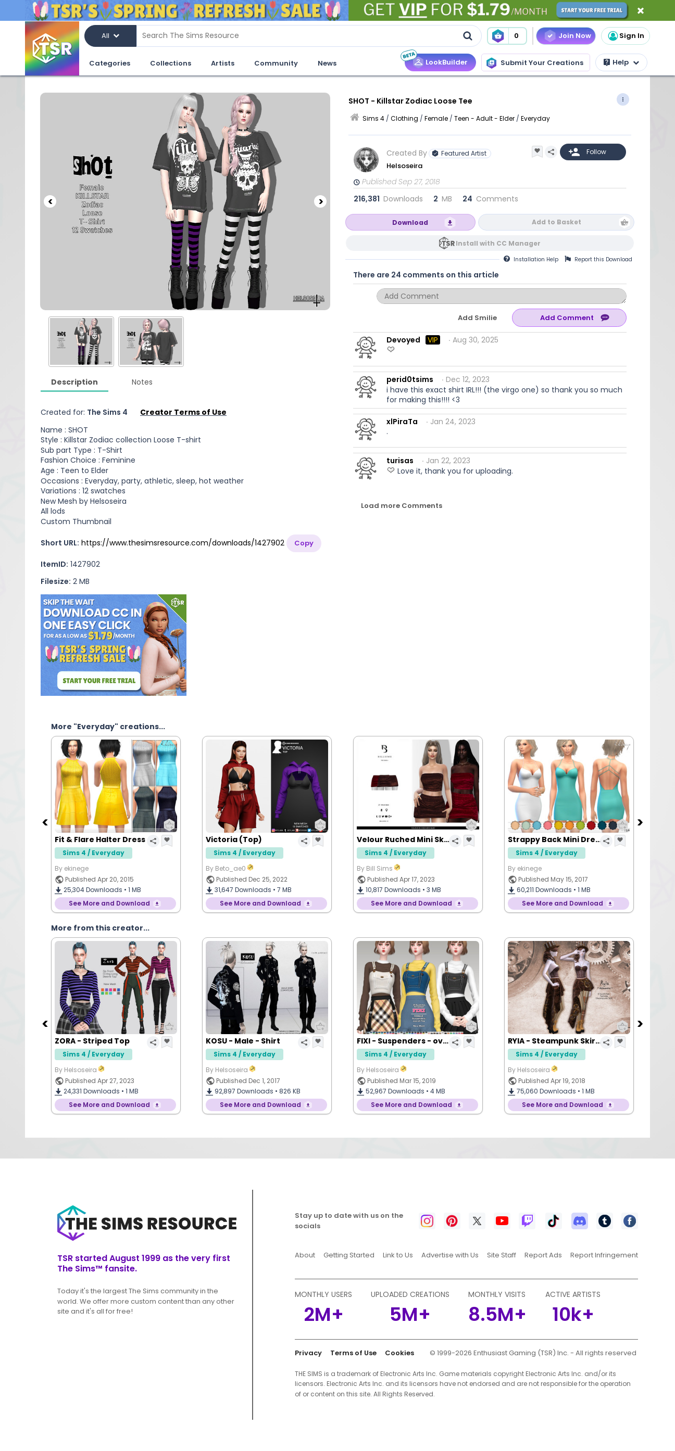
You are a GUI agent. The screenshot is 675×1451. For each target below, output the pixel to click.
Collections (170, 63)
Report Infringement (604, 1255)
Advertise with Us (450, 1255)
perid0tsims (409, 379)
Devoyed (403, 340)
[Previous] (50, 201)
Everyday (535, 118)
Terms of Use (353, 1353)
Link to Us (398, 1255)
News (327, 63)
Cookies (399, 1353)
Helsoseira (404, 166)
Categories (109, 63)
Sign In (625, 36)
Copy (304, 543)
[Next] (320, 201)
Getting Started (348, 1255)
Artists (222, 63)
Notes (142, 382)
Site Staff (501, 1255)
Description (74, 382)
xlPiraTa (402, 421)
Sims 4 (373, 118)
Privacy (308, 1353)
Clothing (404, 118)
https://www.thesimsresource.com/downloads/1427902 (182, 543)
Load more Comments (401, 506)
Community (276, 63)
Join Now (574, 36)
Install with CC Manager (498, 243)
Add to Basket (556, 222)
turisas (400, 460)
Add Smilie (477, 318)
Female (436, 118)
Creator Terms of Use (183, 412)
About (305, 1255)
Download (410, 222)
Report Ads (543, 1255)
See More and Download (109, 903)
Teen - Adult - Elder (484, 118)
